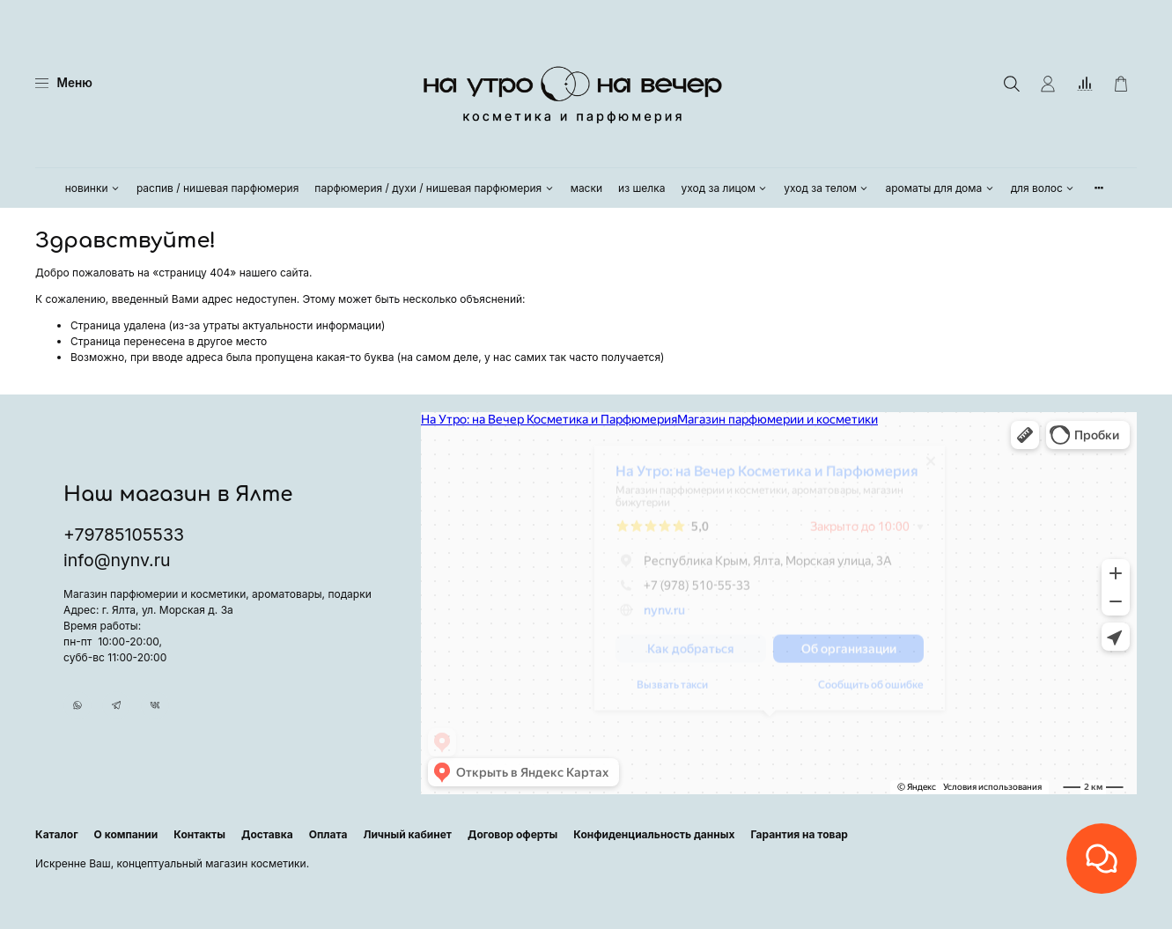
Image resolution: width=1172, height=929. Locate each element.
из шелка (641, 188)
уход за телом (826, 188)
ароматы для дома (939, 188)
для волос (1043, 188)
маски (586, 188)
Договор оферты (512, 834)
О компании (126, 834)
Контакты (199, 834)
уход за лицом (725, 188)
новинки (93, 188)
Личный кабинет (407, 834)
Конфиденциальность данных (653, 834)
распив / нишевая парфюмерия (217, 188)
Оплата (328, 834)
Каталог (56, 834)
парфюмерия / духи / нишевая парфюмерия (434, 188)
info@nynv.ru (116, 551)
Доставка (267, 834)
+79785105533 (123, 525)
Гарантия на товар (799, 834)
